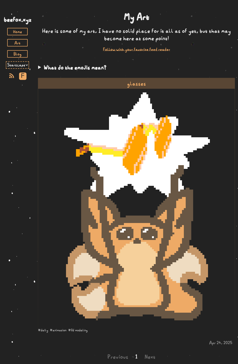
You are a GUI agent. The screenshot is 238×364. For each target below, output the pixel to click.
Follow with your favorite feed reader (136, 49)
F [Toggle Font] (22, 76)
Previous (117, 356)
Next (150, 356)
